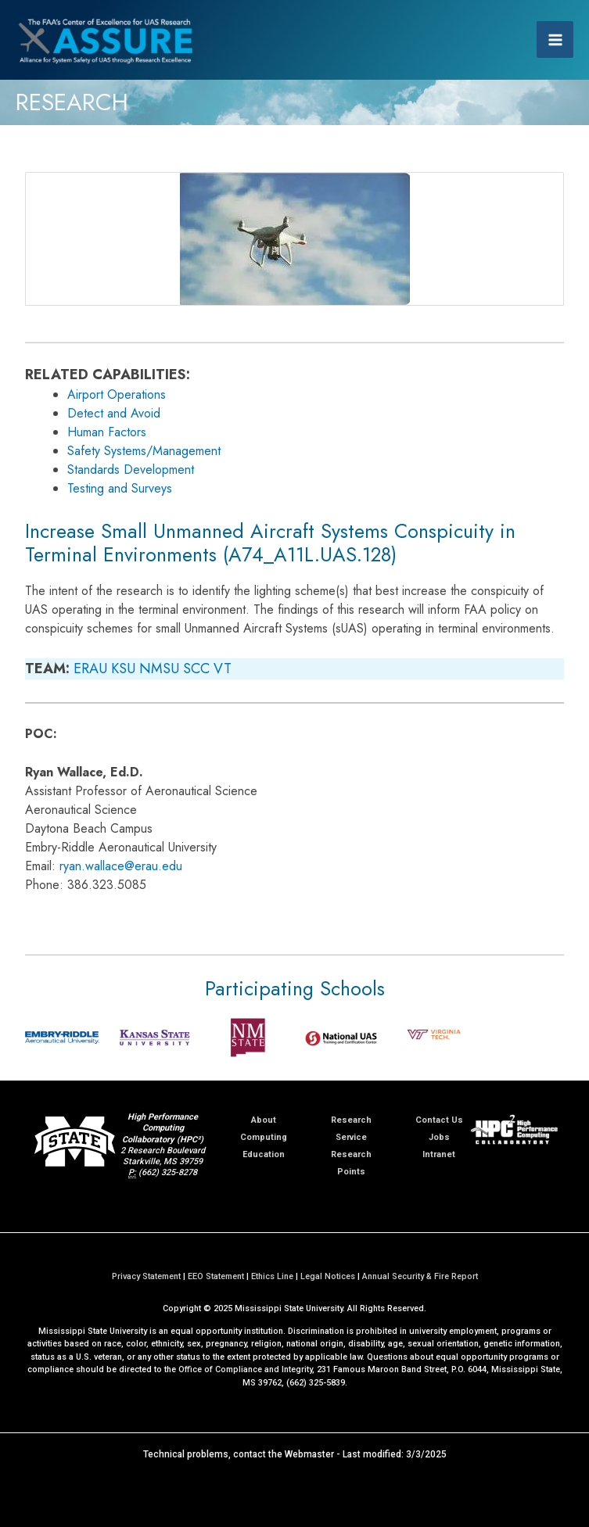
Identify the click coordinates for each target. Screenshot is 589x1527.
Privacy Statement (146, 1276)
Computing (263, 1137)
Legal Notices (327, 1276)
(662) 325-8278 (167, 1172)
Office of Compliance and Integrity (245, 1369)
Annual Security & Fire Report (420, 1276)
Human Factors (106, 432)
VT (223, 668)
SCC (196, 668)
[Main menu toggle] (555, 39)
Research (351, 1120)
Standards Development (130, 470)
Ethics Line (272, 1276)
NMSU (159, 668)
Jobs (439, 1137)
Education (263, 1154)
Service (351, 1137)
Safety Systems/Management (144, 451)
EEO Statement (216, 1276)
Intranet (438, 1154)
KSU (123, 668)
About (263, 1120)
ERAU (90, 668)
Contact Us (439, 1120)
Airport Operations (116, 394)
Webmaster (309, 1454)
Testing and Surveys (119, 488)
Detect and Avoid (113, 413)
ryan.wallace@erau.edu (120, 866)
